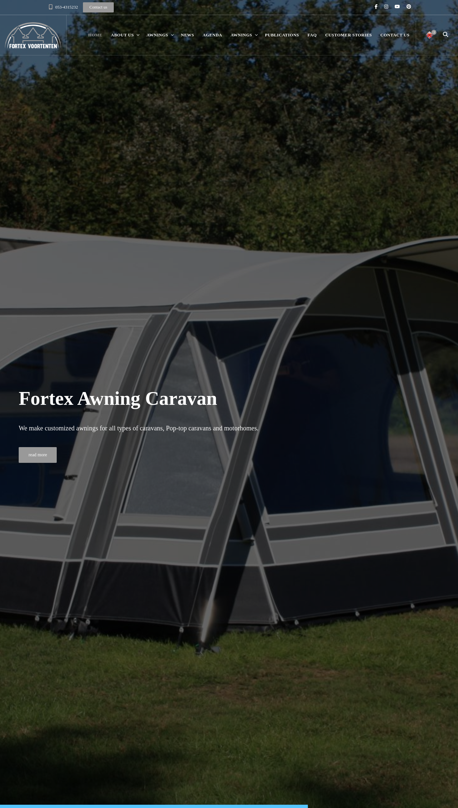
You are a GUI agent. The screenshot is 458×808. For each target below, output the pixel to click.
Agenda (212, 34)
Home (95, 34)
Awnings (157, 34)
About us (122, 34)
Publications (282, 34)
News (187, 34)
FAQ (312, 34)
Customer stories (348, 34)
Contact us (394, 34)
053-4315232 (66, 7)
